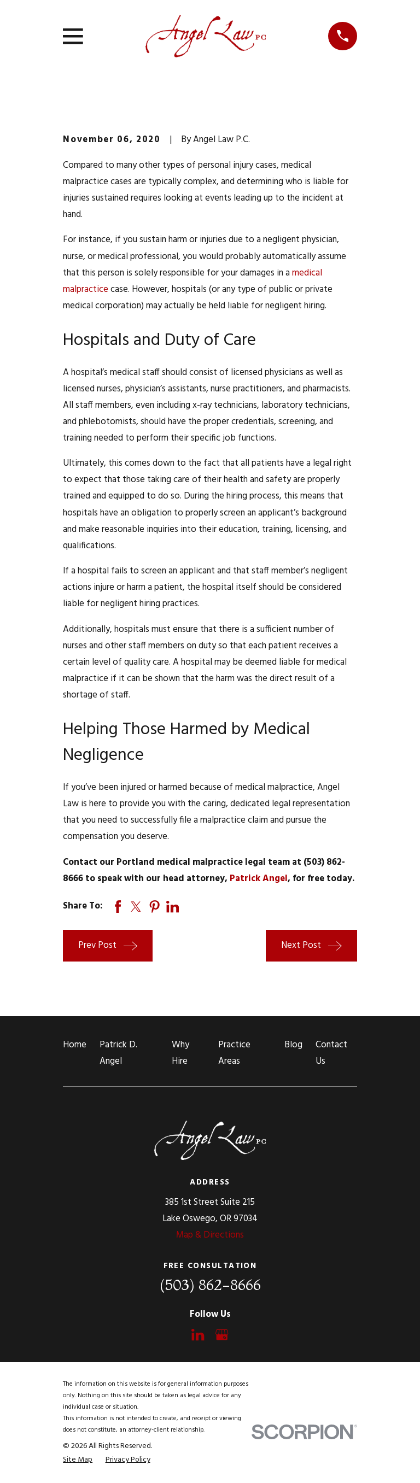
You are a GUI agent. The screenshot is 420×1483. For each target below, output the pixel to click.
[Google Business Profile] (221, 1334)
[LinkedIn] (197, 1334)
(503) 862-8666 (210, 1285)
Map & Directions (210, 1235)
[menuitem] (77, 1460)
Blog (293, 1044)
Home (74, 1044)
